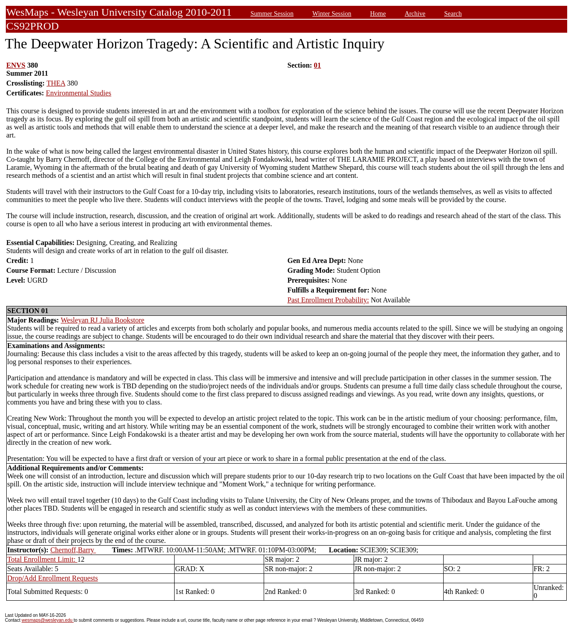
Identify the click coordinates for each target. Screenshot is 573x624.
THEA (56, 83)
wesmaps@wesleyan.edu (47, 620)
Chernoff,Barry (73, 550)
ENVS (16, 65)
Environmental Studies (78, 93)
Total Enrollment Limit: (42, 559)
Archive (415, 13)
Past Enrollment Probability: (328, 300)
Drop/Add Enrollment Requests (52, 578)
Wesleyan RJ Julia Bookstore (103, 320)
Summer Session (271, 13)
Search (453, 13)
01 (317, 65)
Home (378, 13)
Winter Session (331, 13)
